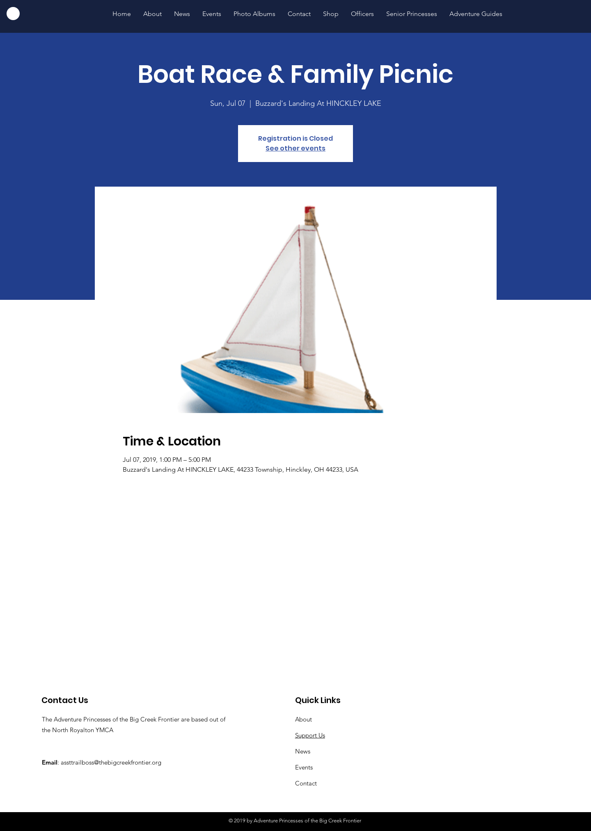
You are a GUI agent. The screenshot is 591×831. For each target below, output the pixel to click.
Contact (306, 783)
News (302, 751)
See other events (295, 148)
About (303, 719)
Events (304, 767)
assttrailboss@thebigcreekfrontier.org (111, 762)
